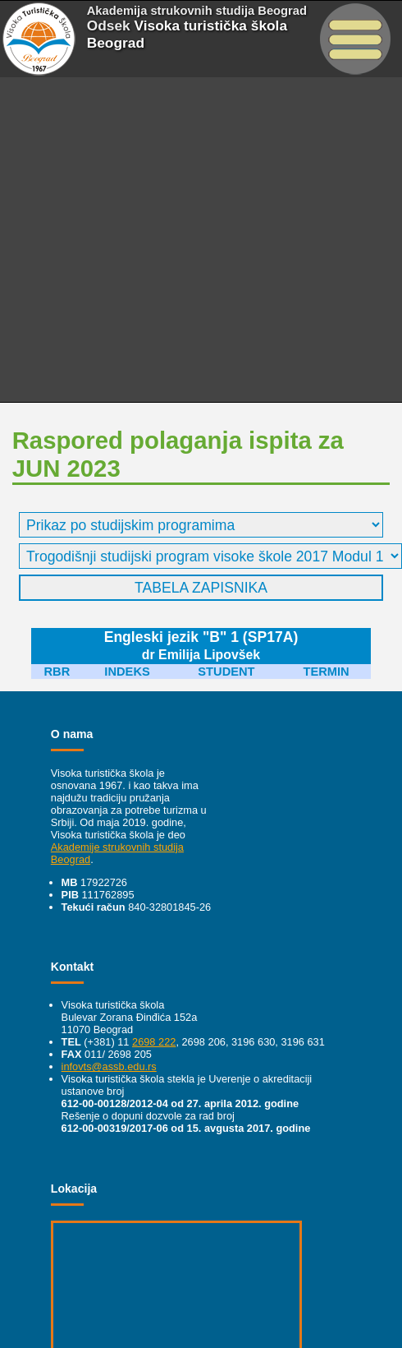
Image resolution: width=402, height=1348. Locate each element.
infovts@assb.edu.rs (109, 1066)
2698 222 (154, 1042)
